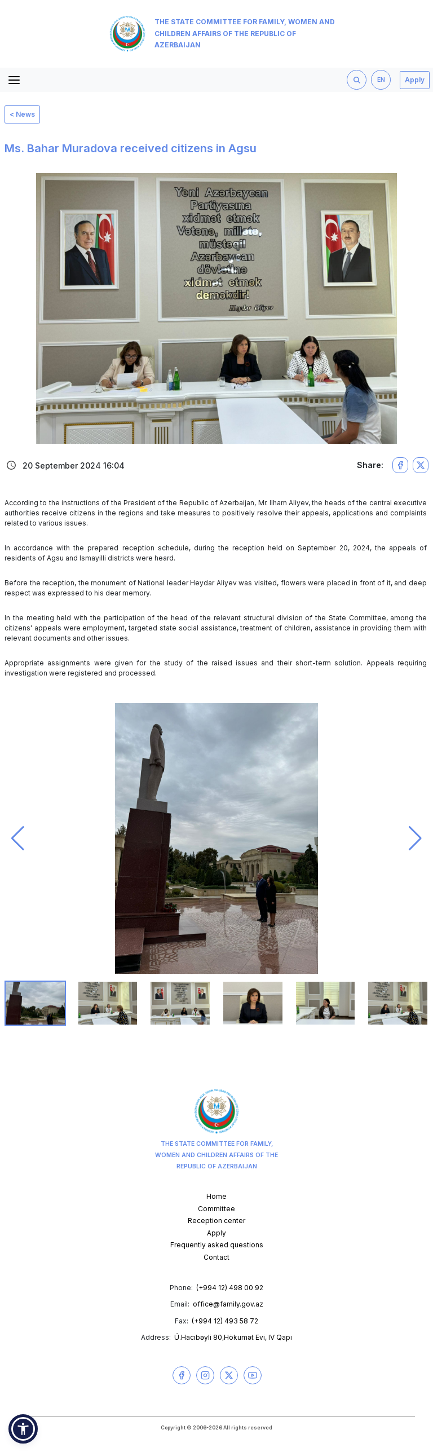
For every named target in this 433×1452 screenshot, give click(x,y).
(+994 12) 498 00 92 (229, 1287)
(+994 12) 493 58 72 (225, 1321)
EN (381, 79)
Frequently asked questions (216, 1245)
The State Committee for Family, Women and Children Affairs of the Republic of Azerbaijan (222, 34)
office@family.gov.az (228, 1304)
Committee (216, 1208)
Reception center (216, 1220)
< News (22, 114)
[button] (17, 838)
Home (216, 1196)
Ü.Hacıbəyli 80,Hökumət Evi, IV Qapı (233, 1337)
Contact (216, 1257)
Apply (415, 80)
